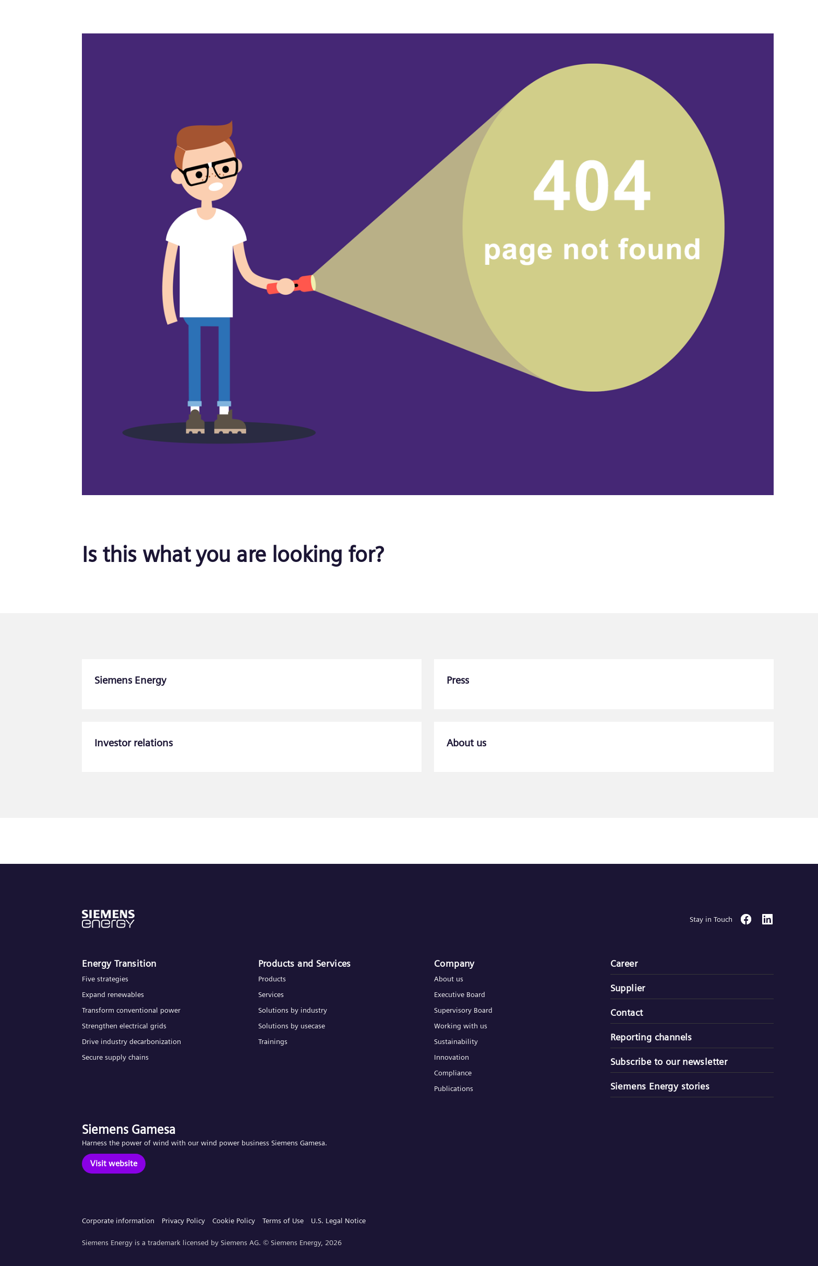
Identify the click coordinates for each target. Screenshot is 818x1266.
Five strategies (105, 979)
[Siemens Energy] (252, 684)
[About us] (604, 747)
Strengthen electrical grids (124, 1026)
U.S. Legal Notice (338, 1220)
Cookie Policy (233, 1220)
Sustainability (456, 1041)
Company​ (454, 963)
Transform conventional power (131, 1010)
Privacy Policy (183, 1220)
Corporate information (118, 1220)
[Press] (604, 684)
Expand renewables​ (113, 994)
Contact (626, 1012)
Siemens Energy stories (660, 1086)
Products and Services (304, 963)
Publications (453, 1088)
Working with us (460, 1026)
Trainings (272, 1041)
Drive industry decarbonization (131, 1041)
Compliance (453, 1073)
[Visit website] (114, 1164)
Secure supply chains (116, 1057)
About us (448, 979)
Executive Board (459, 994)
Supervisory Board (463, 1010)
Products (272, 979)
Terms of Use (283, 1220)
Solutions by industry (292, 1010)
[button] (85, 20)
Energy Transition (119, 963)
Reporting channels (651, 1036)
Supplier (627, 987)
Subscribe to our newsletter (669, 1061)
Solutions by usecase (291, 1026)
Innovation (452, 1057)
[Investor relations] (252, 747)
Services (271, 994)
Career (623, 963)
